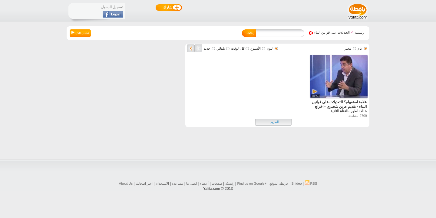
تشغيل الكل (80, 33)
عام (360, 48)
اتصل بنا (191, 183)
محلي (348, 48)
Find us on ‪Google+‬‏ (251, 183)
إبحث (250, 33)
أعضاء (204, 183)
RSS (311, 183)
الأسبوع (255, 48)
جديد (207, 48)
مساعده (177, 183)
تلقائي (220, 48)
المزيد (274, 122)
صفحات (217, 183)
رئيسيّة (229, 183)
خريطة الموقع (279, 183)
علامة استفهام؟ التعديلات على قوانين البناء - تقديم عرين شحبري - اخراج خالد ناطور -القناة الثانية (339, 106)
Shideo (296, 183)
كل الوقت (237, 48)
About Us (126, 183)
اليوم (270, 48)
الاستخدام (162, 183)
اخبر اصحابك (144, 183)
